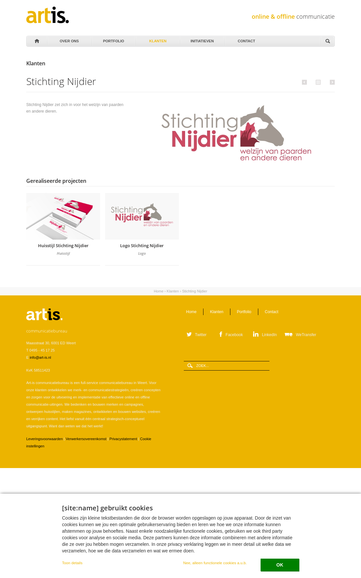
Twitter (200, 334)
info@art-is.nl (40, 357)
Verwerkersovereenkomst (86, 439)
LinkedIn (269, 334)
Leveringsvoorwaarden (44, 439)
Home (36, 41)
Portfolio (113, 39)
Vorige (305, 82)
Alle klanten (317, 82)
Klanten (157, 39)
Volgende (331, 82)
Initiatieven (202, 39)
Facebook (234, 334)
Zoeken (327, 41)
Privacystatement (123, 439)
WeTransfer (306, 334)
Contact (246, 39)
